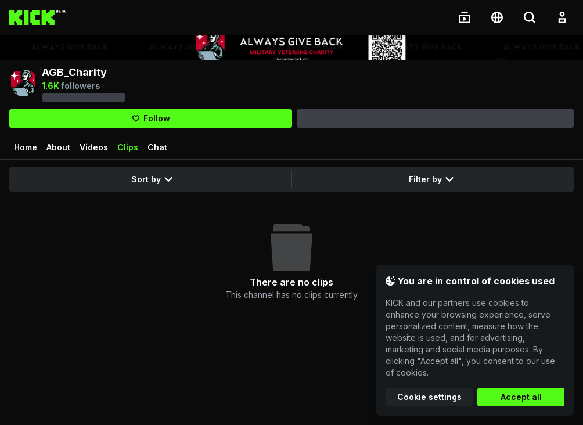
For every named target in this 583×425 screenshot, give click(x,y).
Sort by (151, 179)
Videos (94, 147)
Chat (157, 147)
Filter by (431, 179)
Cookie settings (429, 397)
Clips (128, 151)
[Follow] (150, 118)
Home (25, 147)
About (58, 147)
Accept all (521, 397)
